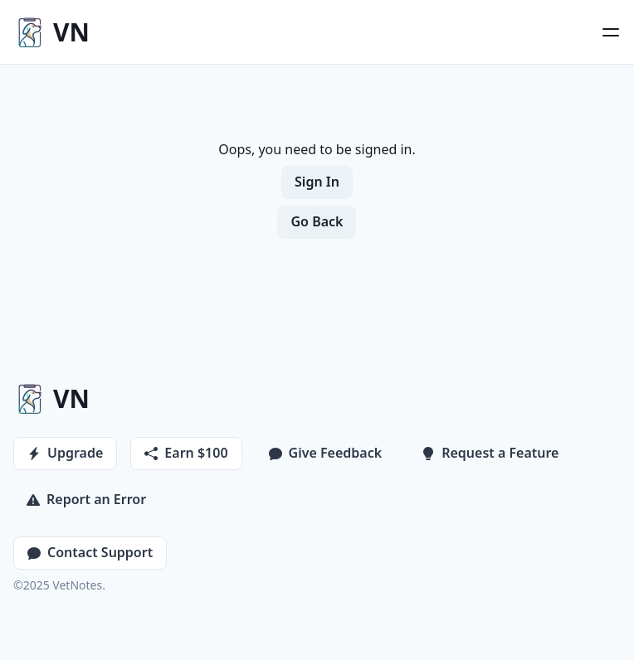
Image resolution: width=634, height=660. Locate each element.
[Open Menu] (611, 32)
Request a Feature (490, 453)
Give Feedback (326, 453)
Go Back (316, 221)
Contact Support (90, 552)
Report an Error (86, 499)
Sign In (317, 181)
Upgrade (65, 453)
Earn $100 (185, 453)
